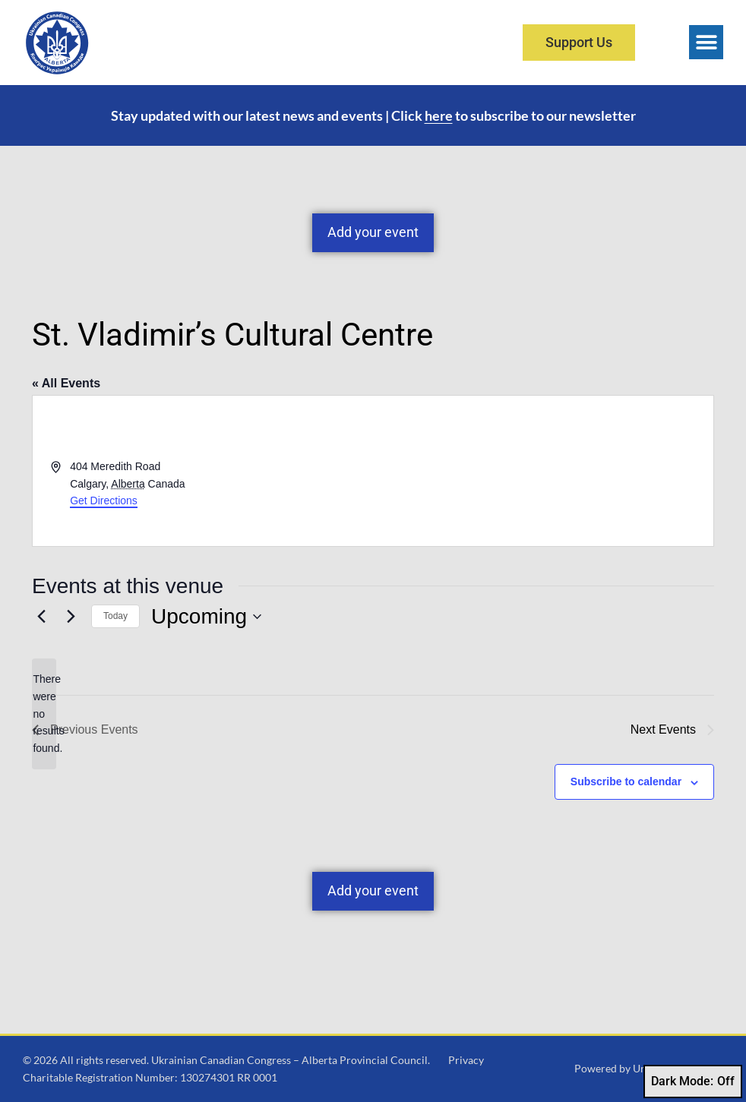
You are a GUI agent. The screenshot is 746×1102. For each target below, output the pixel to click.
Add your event (373, 232)
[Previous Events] (41, 617)
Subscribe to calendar (626, 781)
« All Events (66, 383)
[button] (706, 42)
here (439, 115)
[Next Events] (71, 617)
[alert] (44, 713)
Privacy (466, 1059)
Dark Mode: (693, 1081)
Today (115, 616)
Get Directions (104, 500)
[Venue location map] (542, 471)
